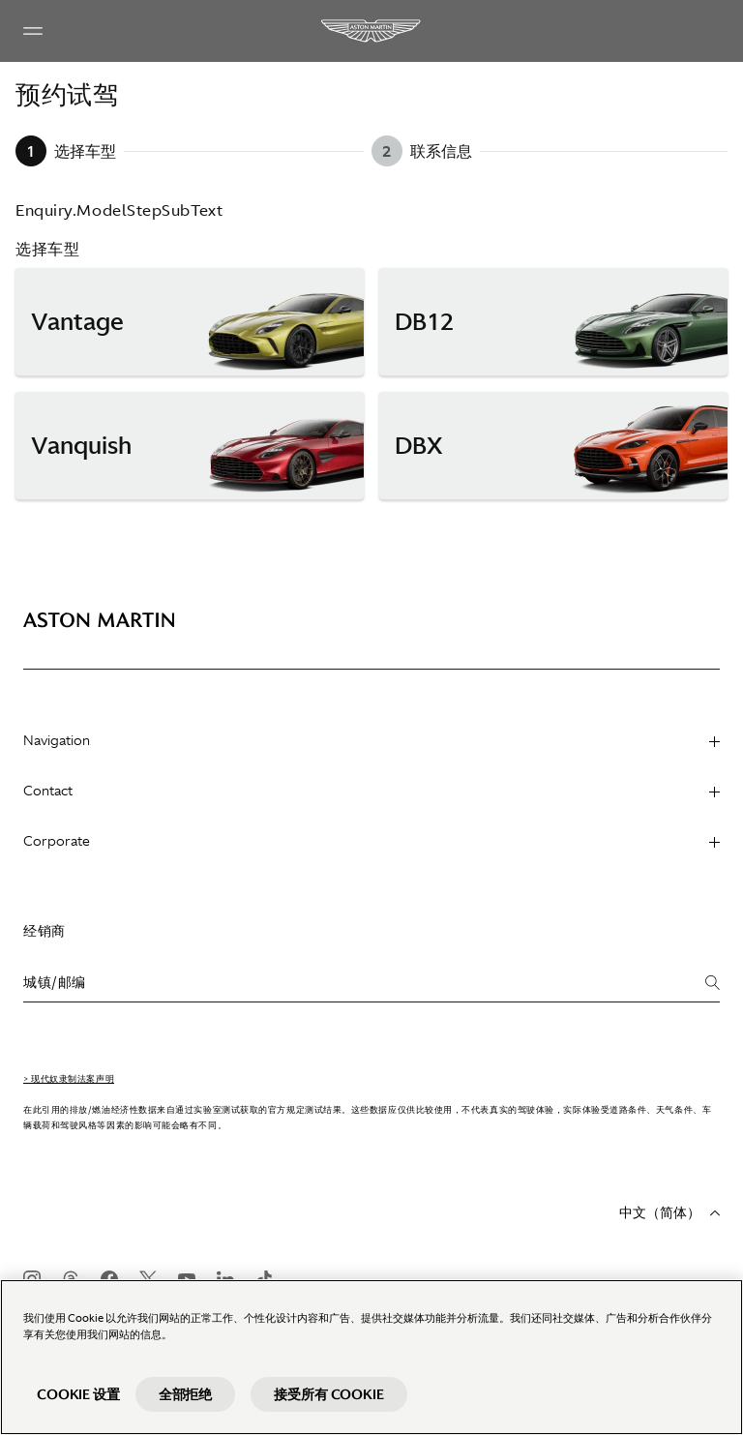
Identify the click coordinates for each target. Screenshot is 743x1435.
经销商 (44, 931)
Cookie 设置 (78, 1394)
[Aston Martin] (371, 31)
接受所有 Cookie (328, 1394)
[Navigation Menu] (33, 31)
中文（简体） (669, 1213)
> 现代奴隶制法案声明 (68, 1079)
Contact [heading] (371, 790)
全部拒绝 (185, 1394)
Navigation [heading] (371, 740)
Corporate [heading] (371, 841)
